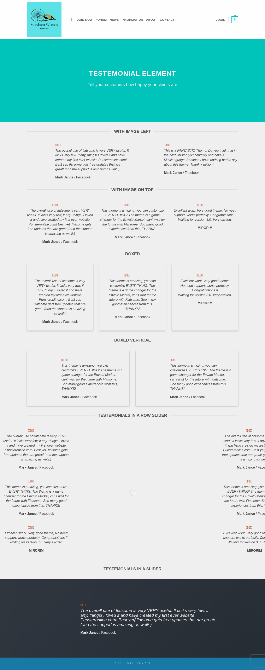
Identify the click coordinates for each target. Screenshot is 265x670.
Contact (167, 19)
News (114, 19)
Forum (101, 19)
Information (132, 19)
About (151, 19)
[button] (220, 19)
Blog (130, 663)
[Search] (72, 20)
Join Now (85, 19)
